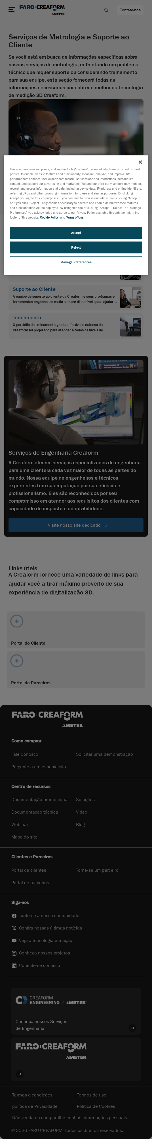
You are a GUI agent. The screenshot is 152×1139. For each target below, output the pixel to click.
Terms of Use (74, 217)
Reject (76, 247)
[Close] (140, 162)
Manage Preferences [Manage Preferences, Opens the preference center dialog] (75, 262)
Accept (76, 232)
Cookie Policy (49, 217)
